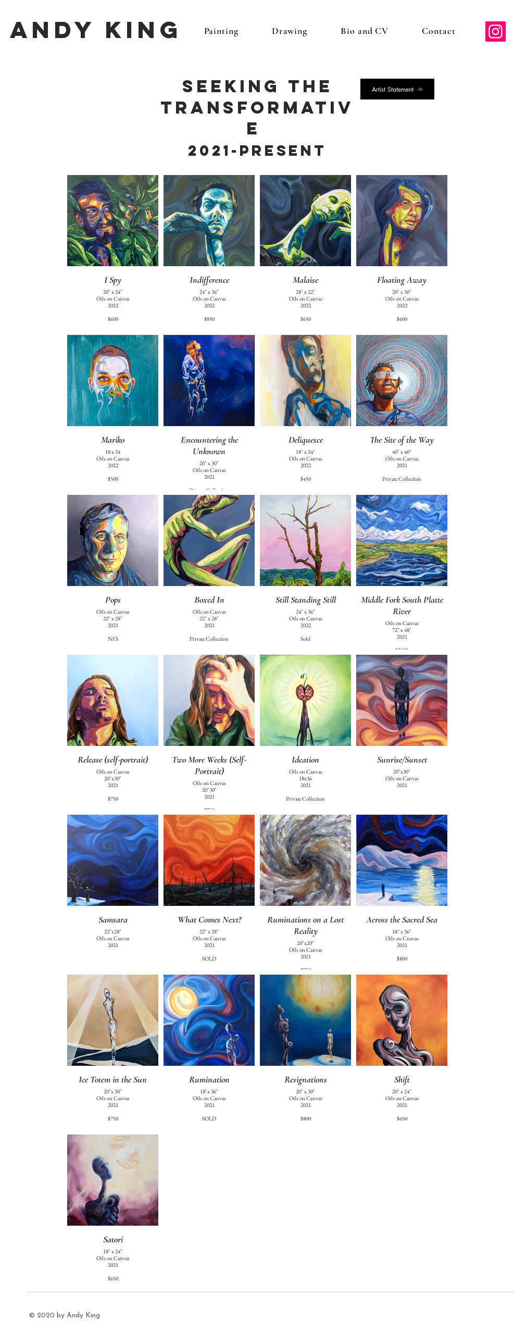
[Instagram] (495, 31)
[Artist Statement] (397, 89)
